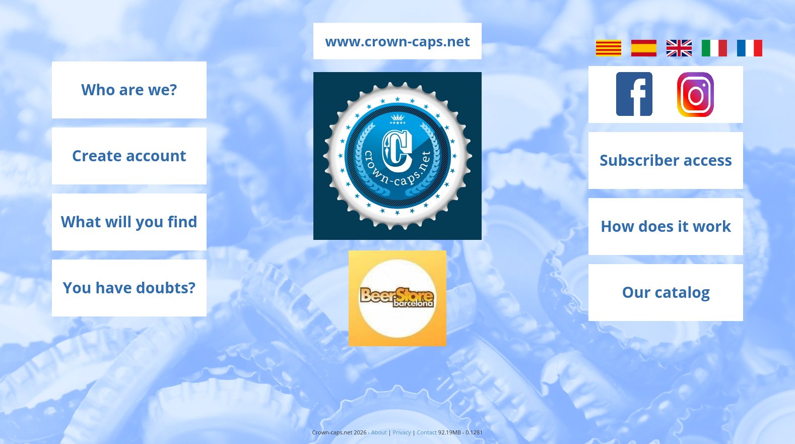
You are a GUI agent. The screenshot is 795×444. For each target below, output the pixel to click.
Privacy (401, 432)
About (379, 432)
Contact (427, 432)
